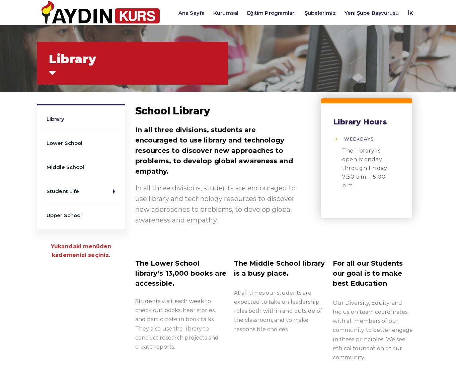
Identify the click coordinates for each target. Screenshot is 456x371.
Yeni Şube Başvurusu (372, 13)
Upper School (64, 215)
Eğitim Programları (271, 13)
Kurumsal (225, 13)
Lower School (64, 143)
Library (55, 119)
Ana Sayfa (191, 13)
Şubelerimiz (320, 13)
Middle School (65, 167)
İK (410, 13)
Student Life (83, 191)
